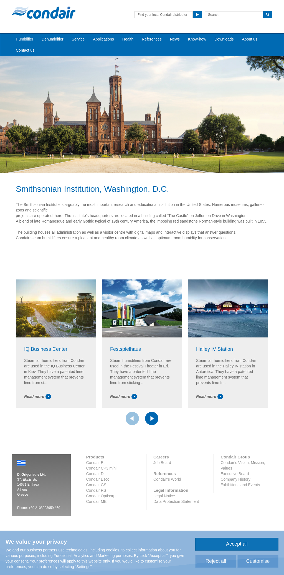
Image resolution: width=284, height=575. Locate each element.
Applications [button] (103, 39)
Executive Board (235, 473)
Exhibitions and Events (240, 485)
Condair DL (96, 473)
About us (249, 39)
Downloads (224, 39)
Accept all (237, 544)
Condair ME (96, 501)
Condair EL (96, 462)
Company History (235, 479)
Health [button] (127, 39)
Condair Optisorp (101, 496)
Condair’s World (167, 479)
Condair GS (96, 485)
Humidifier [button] (24, 39)
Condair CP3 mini (101, 468)
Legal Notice (164, 496)
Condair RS (96, 490)
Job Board (162, 462)
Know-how (197, 39)
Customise (258, 561)
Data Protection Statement (176, 501)
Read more (37, 396)
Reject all (216, 561)
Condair (43, 12)
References (152, 39)
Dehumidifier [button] (53, 39)
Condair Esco (98, 479)
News (175, 39)
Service (78, 39)
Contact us (25, 50)
